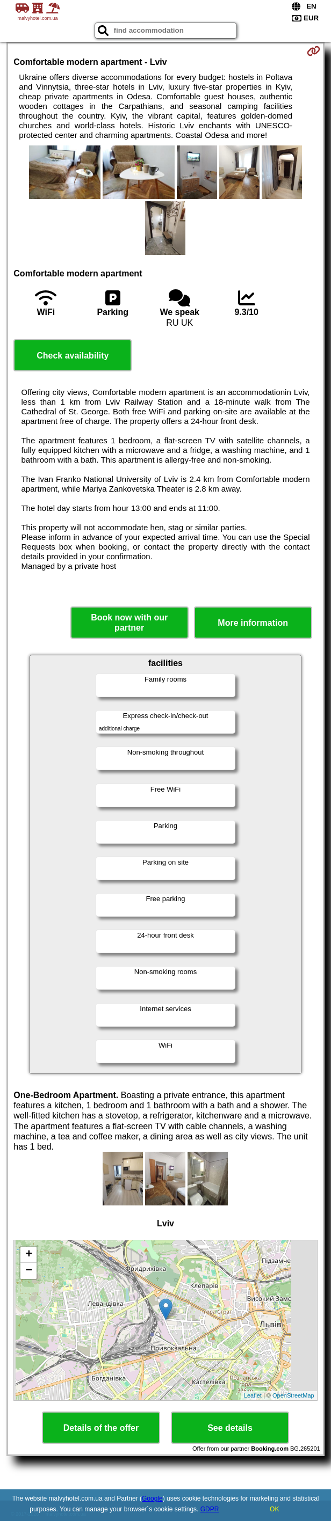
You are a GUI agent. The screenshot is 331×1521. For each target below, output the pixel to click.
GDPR (209, 1509)
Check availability (73, 355)
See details (230, 1427)
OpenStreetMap (293, 1395)
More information (253, 622)
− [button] (28, 1271)
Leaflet (253, 1395)
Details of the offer (101, 1427)
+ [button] (28, 1255)
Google (152, 1498)
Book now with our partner (129, 622)
